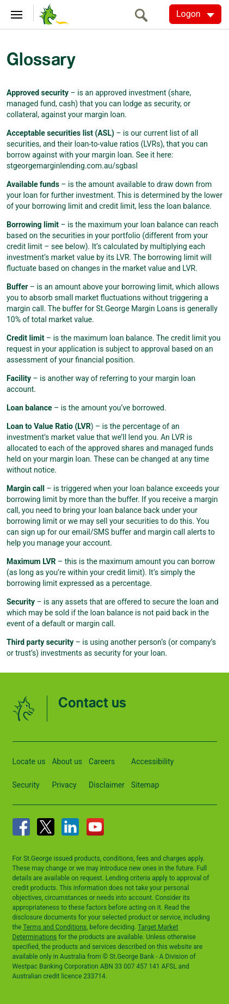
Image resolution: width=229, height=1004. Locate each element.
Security (26, 785)
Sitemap (145, 785)
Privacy (64, 785)
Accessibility (152, 761)
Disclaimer (107, 785)
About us (67, 761)
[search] (144, 15)
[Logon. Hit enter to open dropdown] (195, 14)
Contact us (92, 703)
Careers (102, 761)
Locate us (29, 761)
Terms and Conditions (54, 927)
